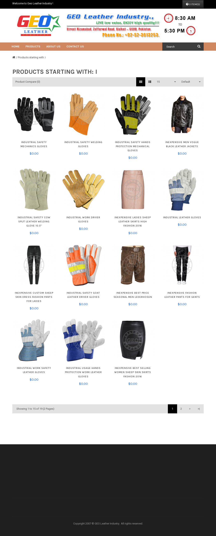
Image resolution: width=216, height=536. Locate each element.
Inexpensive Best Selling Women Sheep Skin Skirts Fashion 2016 (132, 372)
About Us (53, 46)
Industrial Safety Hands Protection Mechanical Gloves (132, 146)
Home (16, 46)
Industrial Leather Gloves (182, 217)
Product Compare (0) (27, 81)
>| (199, 408)
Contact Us (75, 46)
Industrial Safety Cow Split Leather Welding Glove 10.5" (34, 221)
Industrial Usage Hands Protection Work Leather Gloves (83, 372)
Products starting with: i (32, 57)
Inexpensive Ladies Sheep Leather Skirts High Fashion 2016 (133, 221)
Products (33, 46)
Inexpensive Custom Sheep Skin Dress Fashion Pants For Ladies (34, 297)
